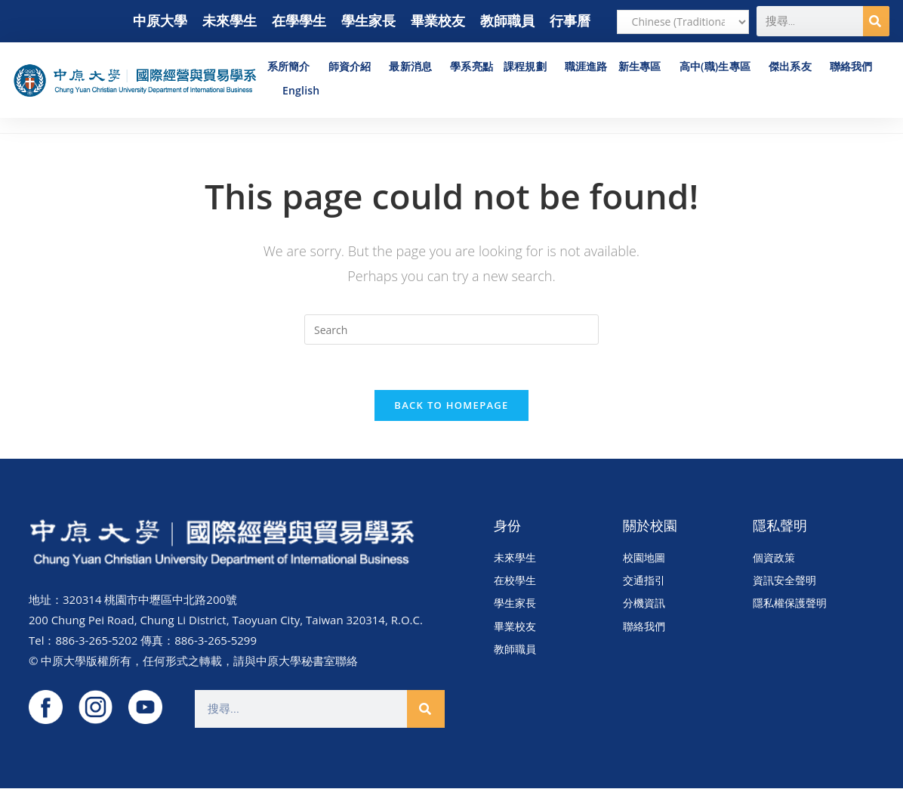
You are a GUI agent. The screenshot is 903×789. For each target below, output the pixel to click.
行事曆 (570, 21)
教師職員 (507, 21)
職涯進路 (586, 66)
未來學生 (229, 21)
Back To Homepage (451, 405)
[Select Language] (683, 22)
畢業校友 (438, 21)
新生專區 (643, 66)
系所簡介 (292, 66)
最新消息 (414, 66)
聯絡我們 (851, 66)
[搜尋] (876, 21)
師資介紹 (353, 66)
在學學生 (299, 21)
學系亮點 (471, 66)
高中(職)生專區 (719, 66)
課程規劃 (529, 66)
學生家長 (368, 21)
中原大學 (160, 21)
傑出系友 (794, 66)
